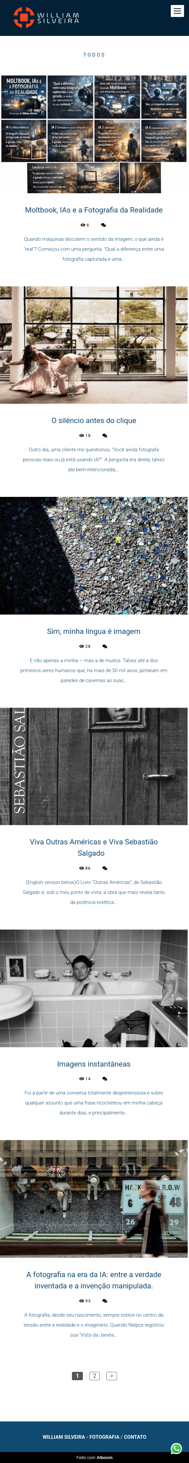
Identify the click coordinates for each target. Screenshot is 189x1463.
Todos (95, 55)
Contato (135, 1437)
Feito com (94, 1457)
